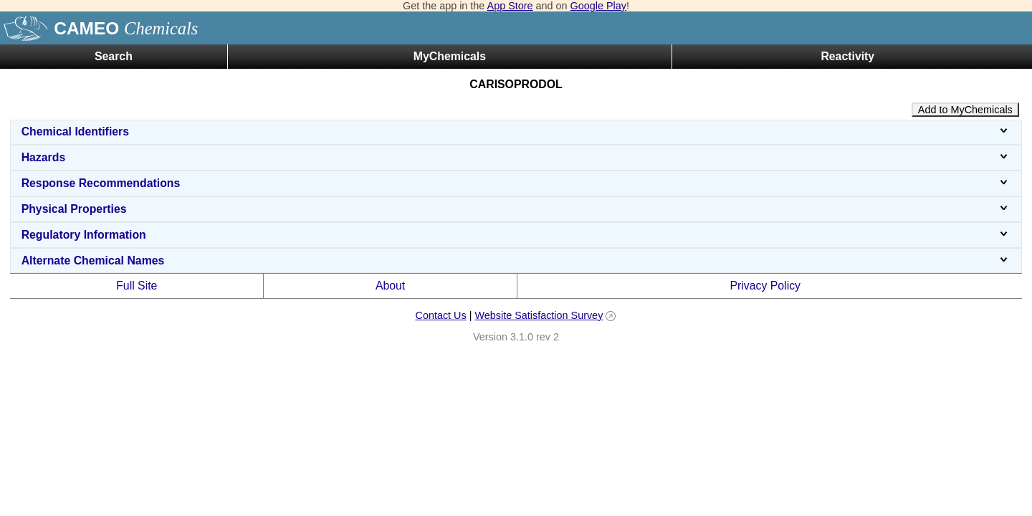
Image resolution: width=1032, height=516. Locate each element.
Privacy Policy (765, 286)
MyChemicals (450, 56)
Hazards (516, 157)
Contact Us (440, 315)
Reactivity (847, 56)
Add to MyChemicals (965, 109)
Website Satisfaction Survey (538, 315)
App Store (510, 5)
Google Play (598, 5)
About (390, 286)
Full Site (136, 286)
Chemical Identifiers (516, 131)
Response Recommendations (516, 183)
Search (114, 56)
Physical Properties (516, 209)
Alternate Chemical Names (516, 260)
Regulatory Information (516, 235)
